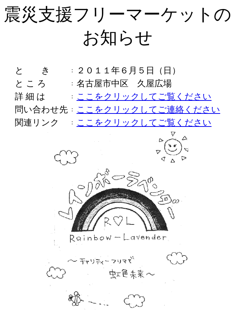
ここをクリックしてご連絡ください (148, 109)
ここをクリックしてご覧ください (144, 96)
